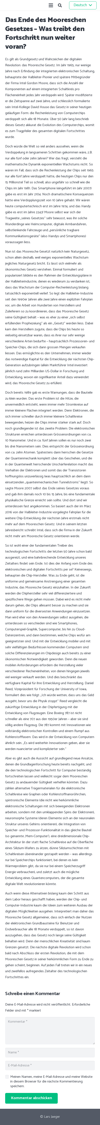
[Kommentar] (50, 1030)
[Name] (50, 1052)
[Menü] (51, 5)
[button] (60, 5)
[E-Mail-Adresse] (50, 1066)
